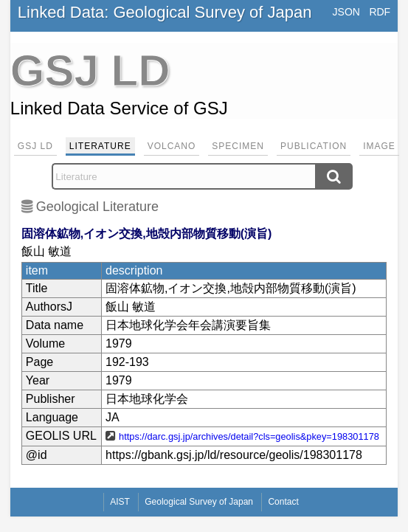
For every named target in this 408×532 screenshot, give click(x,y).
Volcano (172, 146)
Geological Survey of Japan (199, 502)
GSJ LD (35, 146)
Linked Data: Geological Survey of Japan (165, 12)
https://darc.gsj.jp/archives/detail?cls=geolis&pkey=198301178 (249, 436)
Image (379, 146)
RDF (379, 12)
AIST (120, 502)
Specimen (238, 146)
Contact (283, 502)
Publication (313, 146)
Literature (100, 146)
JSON (346, 12)
